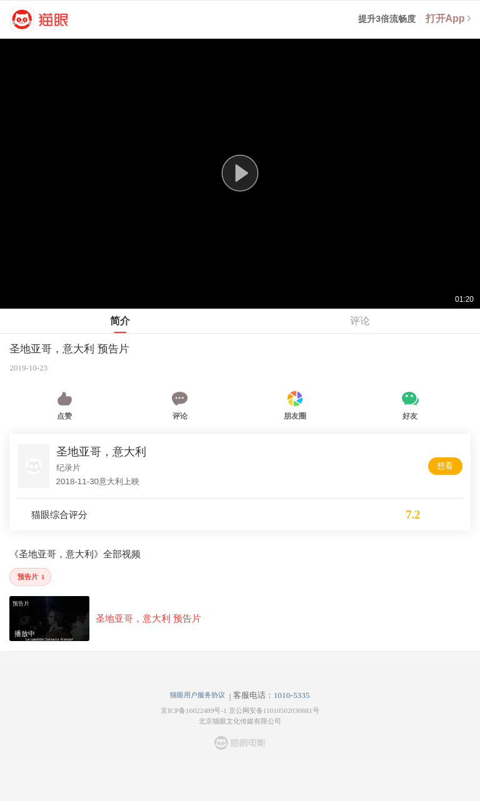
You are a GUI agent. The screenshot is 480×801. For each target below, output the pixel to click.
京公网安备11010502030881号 (274, 710)
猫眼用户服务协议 (197, 695)
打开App (449, 18)
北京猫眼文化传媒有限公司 (240, 721)
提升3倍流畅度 (387, 19)
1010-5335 (292, 695)
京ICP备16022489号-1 (193, 710)
